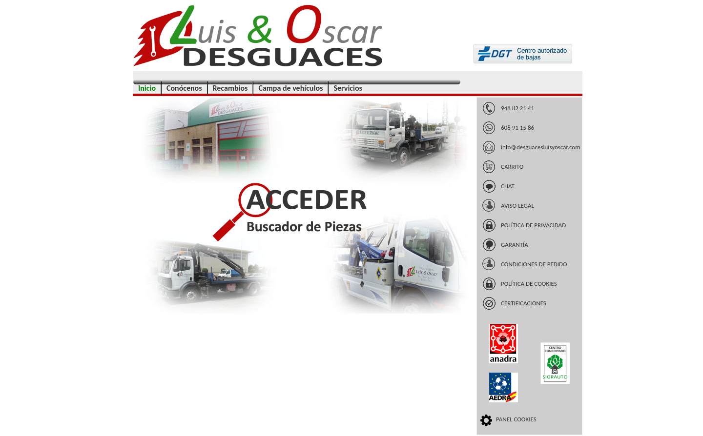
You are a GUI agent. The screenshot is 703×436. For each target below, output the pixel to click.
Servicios (347, 88)
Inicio (147, 88)
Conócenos (184, 88)
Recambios (230, 88)
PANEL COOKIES (516, 419)
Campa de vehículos (290, 88)
